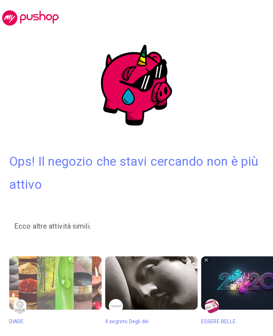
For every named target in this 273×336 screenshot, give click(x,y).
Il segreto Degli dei (151, 290)
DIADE (55, 290)
